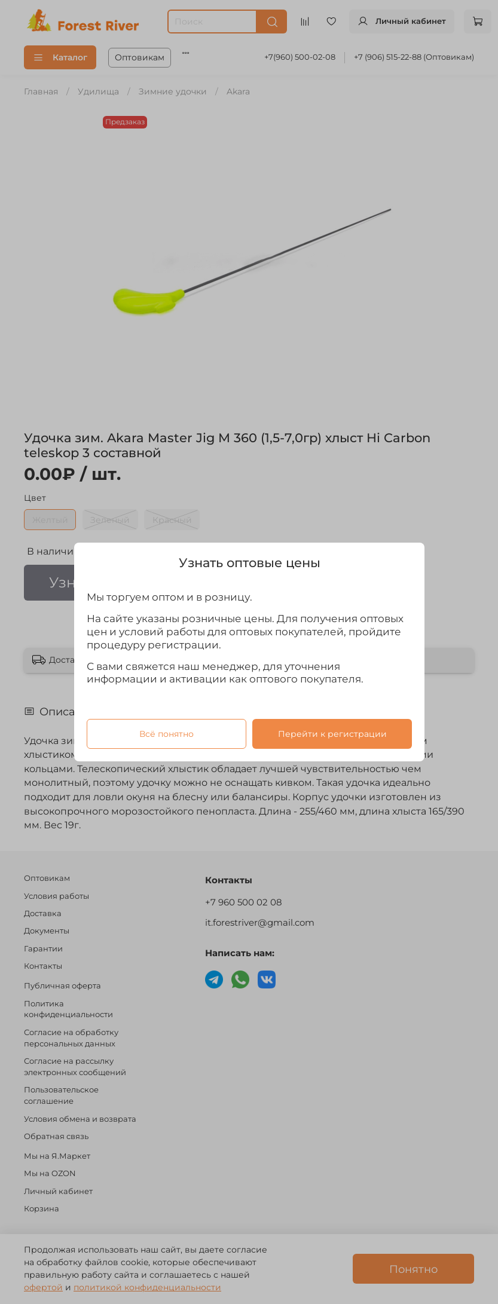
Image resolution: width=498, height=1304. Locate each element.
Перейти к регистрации (331, 733)
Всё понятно (166, 733)
